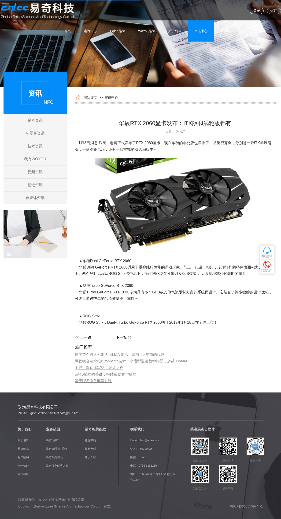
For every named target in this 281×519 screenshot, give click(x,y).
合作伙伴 (23, 465)
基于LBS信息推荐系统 (93, 381)
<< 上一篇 (83, 337)
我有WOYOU (35, 159)
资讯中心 (200, 10)
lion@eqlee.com (150, 440)
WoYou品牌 (146, 10)
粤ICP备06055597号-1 (246, 506)
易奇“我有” (52, 440)
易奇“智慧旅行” (55, 457)
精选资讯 (35, 185)
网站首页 (89, 98)
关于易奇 (174, 10)
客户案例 (23, 457)
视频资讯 (35, 172)
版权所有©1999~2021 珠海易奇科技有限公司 (51, 500)
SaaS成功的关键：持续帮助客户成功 (105, 374)
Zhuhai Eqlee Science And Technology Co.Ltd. (48, 413)
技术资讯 (35, 146)
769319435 (145, 448)
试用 (273, 11)
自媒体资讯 (35, 198)
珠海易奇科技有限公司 (38, 407)
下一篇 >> (124, 337)
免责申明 (90, 440)
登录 (256, 11)
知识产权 (90, 457)
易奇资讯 (35, 120)
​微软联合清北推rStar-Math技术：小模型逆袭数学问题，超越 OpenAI (132, 361)
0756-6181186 (148, 465)
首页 (67, 10)
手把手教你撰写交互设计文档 (99, 368)
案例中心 (90, 10)
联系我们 (227, 10)
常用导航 (23, 474)
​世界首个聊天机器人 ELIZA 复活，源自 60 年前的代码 (119, 355)
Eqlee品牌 (117, 10)
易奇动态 (23, 448)
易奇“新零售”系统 (56, 448)
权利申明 (90, 448)
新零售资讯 (35, 133)
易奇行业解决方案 (57, 465)
